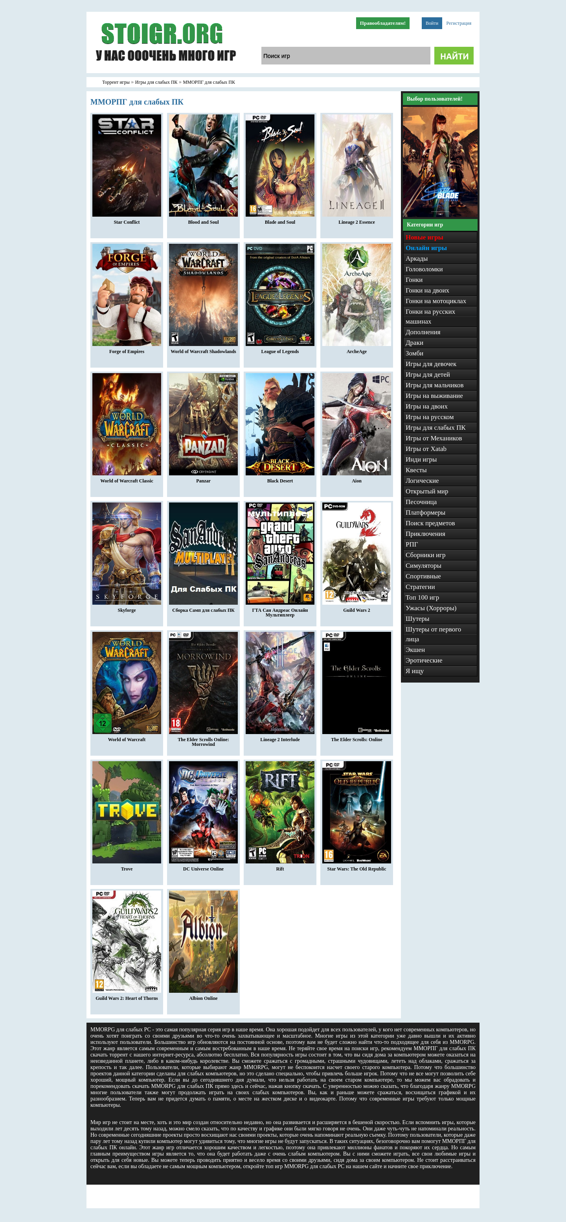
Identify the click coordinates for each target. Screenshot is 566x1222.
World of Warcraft (126, 737)
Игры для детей (428, 374)
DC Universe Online (203, 867)
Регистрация (459, 23)
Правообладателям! (383, 23)
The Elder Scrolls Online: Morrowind (203, 740)
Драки (414, 342)
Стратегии (420, 587)
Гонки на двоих (427, 290)
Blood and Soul (203, 220)
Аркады (417, 258)
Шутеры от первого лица (433, 634)
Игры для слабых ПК (436, 427)
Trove (126, 867)
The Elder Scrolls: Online (356, 737)
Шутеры (418, 618)
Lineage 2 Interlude (280, 737)
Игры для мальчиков (434, 385)
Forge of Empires (126, 349)
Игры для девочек (431, 364)
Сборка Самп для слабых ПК (203, 608)
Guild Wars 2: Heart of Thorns (126, 996)
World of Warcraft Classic (126, 479)
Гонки (414, 279)
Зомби (414, 353)
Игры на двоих (427, 406)
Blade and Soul (280, 220)
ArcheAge (356, 349)
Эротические (424, 660)
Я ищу (415, 671)
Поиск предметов (430, 523)
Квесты (416, 470)
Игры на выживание (434, 395)
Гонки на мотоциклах (436, 301)
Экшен (415, 649)
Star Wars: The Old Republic (356, 867)
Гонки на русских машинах (430, 316)
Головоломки (424, 269)
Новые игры (424, 237)
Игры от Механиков (434, 438)
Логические (422, 480)
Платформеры (425, 512)
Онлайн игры (426, 248)
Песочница (421, 502)
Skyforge (126, 608)
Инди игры (421, 459)
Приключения (425, 533)
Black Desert (280, 479)
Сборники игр (426, 555)
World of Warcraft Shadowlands (203, 349)
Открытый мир (427, 491)
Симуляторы (423, 565)
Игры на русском (430, 417)
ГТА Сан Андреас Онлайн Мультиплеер (280, 611)
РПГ (412, 544)
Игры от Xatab (426, 449)
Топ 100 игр (422, 597)
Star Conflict (126, 220)
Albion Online (203, 996)
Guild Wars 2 (356, 608)
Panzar (203, 479)
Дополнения (423, 332)
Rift (280, 867)
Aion (356, 479)
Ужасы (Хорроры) (431, 608)
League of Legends (280, 349)
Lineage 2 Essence (356, 220)
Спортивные (423, 576)
